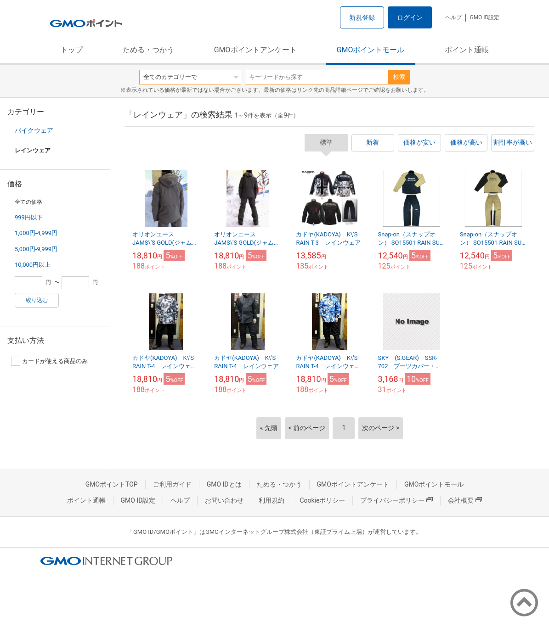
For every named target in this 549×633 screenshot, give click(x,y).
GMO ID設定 (484, 17)
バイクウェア (34, 130)
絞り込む (37, 300)
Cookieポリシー (322, 500)
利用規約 (271, 500)
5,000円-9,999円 (36, 249)
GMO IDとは (224, 484)
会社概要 (465, 500)
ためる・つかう (148, 49)
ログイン (410, 17)
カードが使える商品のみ (49, 361)
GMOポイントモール (371, 49)
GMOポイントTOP (111, 484)
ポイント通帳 (467, 49)
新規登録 (362, 17)
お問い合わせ (224, 500)
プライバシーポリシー (396, 500)
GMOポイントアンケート (255, 49)
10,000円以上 (33, 264)
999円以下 (29, 217)
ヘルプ (453, 17)
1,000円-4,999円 (36, 233)
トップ (72, 49)
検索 (399, 76)
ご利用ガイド (172, 484)
